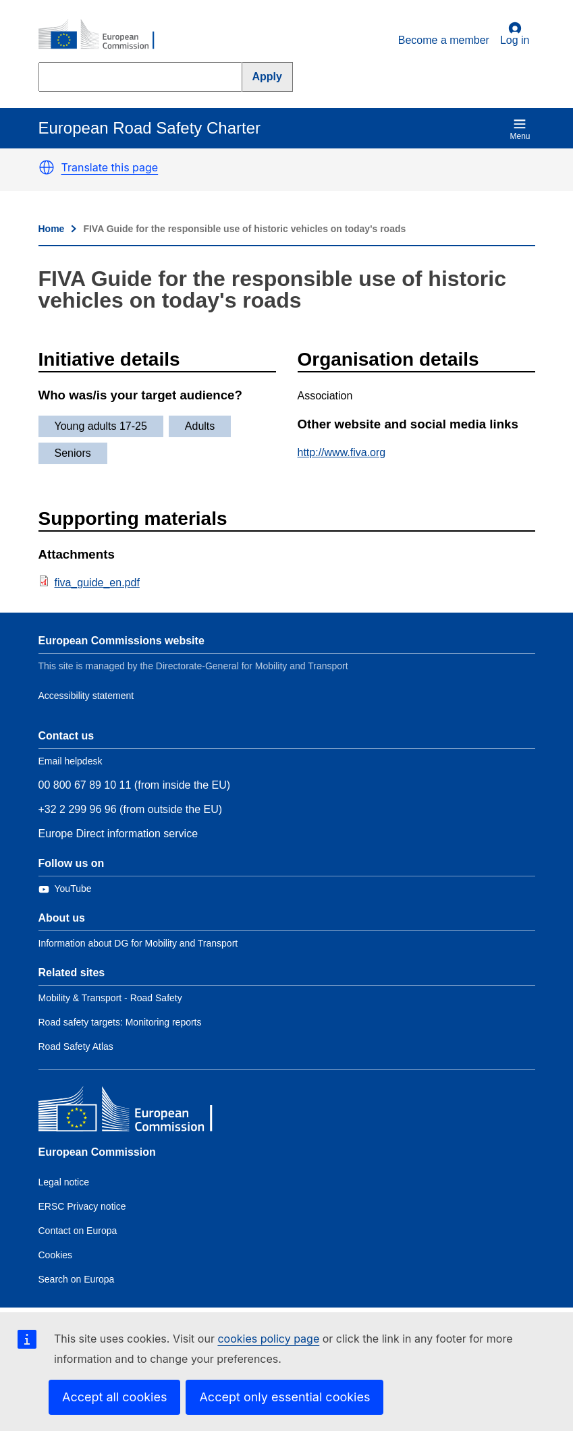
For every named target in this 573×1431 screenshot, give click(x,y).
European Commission (97, 1152)
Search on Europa (76, 1279)
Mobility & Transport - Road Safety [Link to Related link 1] (110, 997)
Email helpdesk (70, 761)
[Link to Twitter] (65, 889)
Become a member (443, 40)
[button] (46, 167)
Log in (515, 34)
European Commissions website (121, 640)
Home (51, 228)
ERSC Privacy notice (82, 1206)
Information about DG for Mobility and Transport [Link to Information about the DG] (138, 943)
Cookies (55, 1255)
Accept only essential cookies (284, 1397)
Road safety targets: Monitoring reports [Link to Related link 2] (120, 1022)
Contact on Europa (77, 1230)
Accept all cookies (114, 1397)
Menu (520, 129)
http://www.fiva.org (342, 452)
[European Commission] (103, 35)
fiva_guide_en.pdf (97, 582)
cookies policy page (268, 1338)
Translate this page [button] (110, 167)
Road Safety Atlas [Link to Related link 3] (75, 1046)
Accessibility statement (86, 695)
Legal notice (64, 1182)
